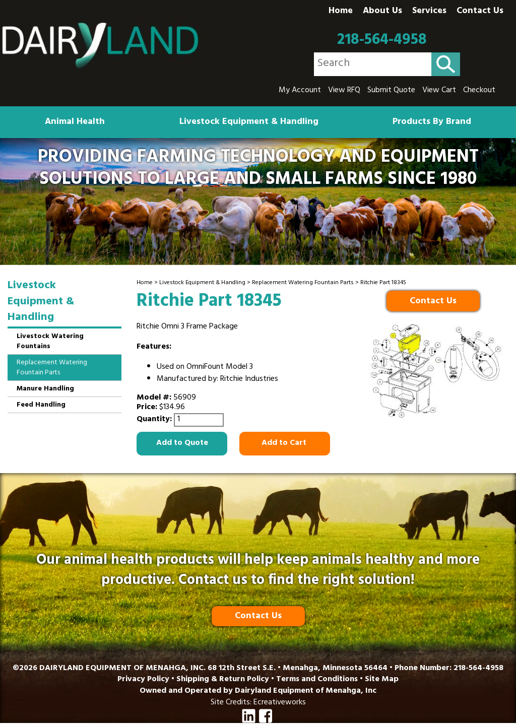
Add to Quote (182, 443)
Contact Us (480, 11)
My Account (300, 90)
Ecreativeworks (279, 702)
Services (429, 11)
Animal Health (75, 122)
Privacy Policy (143, 679)
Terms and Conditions (317, 679)
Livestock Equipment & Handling (248, 122)
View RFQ (344, 90)
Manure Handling (45, 389)
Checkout (479, 90)
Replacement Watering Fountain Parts (303, 283)
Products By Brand (432, 122)
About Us (382, 11)
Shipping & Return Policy (222, 679)
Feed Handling (41, 405)
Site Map (382, 679)
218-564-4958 (382, 40)
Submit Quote (391, 90)
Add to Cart (285, 443)
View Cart (439, 90)
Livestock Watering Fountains (50, 342)
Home (341, 11)
